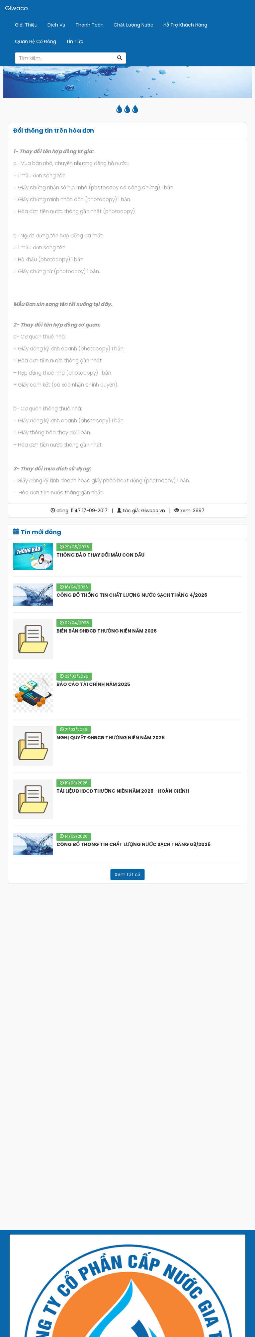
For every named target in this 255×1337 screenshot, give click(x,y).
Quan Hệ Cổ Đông (35, 41)
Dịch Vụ (56, 25)
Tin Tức (74, 41)
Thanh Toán (89, 25)
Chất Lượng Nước (133, 25)
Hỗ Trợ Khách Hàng (185, 25)
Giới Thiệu (26, 25)
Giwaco (16, 8)
